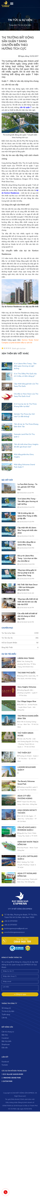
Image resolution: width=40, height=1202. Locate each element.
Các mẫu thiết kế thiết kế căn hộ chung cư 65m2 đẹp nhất (27, 616)
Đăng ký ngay (20, 994)
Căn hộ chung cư (8, 1032)
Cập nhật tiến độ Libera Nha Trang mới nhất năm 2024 (27, 530)
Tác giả (7, 1099)
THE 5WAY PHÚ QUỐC (26, 673)
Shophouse (6, 1044)
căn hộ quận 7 (25, 107)
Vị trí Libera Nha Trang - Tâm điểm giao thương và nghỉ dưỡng (25, 366)
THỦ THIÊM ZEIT (24, 753)
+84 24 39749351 (10, 925)
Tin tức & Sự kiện (24, 25)
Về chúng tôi (6, 1008)
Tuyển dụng (6, 1014)
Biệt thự (5, 1035)
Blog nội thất (20, 647)
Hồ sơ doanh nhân (20, 642)
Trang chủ (12, 25)
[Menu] (12, 3)
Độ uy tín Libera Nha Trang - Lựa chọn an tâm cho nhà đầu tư (27, 558)
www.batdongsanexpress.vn (14, 932)
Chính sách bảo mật (27, 1099)
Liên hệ (4, 1018)
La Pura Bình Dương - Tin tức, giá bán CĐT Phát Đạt (27, 487)
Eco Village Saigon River (26, 701)
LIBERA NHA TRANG (25, 658)
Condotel (5, 1038)
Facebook (5, 1062)
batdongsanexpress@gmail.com (16, 928)
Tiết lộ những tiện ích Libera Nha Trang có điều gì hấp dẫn (27, 515)
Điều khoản (15, 1099)
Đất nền (5, 1048)
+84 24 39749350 (10, 921)
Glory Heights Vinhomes (26, 687)
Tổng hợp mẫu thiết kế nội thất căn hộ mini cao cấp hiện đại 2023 (27, 601)
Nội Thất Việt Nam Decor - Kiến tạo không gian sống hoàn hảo (27, 587)
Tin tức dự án (20, 638)
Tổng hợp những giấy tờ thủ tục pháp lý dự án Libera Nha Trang (26, 572)
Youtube (5, 1065)
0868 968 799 (22, 942)
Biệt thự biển (6, 1041)
